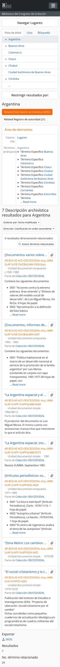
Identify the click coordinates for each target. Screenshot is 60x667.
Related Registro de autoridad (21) (24, 119)
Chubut (12, 65)
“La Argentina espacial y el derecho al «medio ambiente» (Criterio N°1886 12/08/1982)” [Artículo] (26, 395)
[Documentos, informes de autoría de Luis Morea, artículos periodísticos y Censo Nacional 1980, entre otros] (26, 325)
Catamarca (15, 52)
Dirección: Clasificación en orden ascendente (27, 228)
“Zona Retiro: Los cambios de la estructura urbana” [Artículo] (26, 543)
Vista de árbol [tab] (13, 32)
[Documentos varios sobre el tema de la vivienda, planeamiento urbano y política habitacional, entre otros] (26, 255)
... (9, 85)
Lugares (22, 137)
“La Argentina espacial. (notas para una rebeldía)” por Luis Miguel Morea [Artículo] (26, 443)
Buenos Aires (16, 46)
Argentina (14, 39)
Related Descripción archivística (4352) (27, 112)
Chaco (12, 59)
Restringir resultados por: (30, 95)
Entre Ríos (50, 194)
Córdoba (13, 79)
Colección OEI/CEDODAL (30, 276)
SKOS (7, 639)
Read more (29, 202)
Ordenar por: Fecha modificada (20, 222)
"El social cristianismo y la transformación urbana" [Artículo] (26, 572)
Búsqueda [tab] (44, 32)
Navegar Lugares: (30, 23)
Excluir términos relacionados (36, 244)
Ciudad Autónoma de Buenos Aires (29, 72)
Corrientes (26, 190)
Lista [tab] (29, 32)
